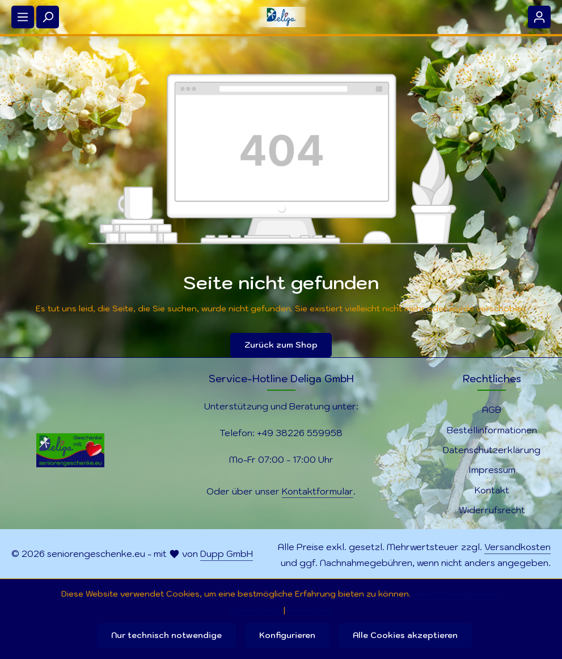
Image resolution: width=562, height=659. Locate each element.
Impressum (491, 469)
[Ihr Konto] (539, 17)
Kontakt (492, 490)
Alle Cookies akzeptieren (405, 635)
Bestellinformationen (492, 430)
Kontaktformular (317, 491)
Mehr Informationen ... (457, 594)
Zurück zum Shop (281, 345)
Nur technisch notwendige (166, 635)
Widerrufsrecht (492, 510)
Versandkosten (517, 546)
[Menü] (22, 17)
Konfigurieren (287, 635)
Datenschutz (255, 610)
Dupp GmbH (226, 553)
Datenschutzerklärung (491, 449)
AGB (491, 409)
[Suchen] (47, 17)
